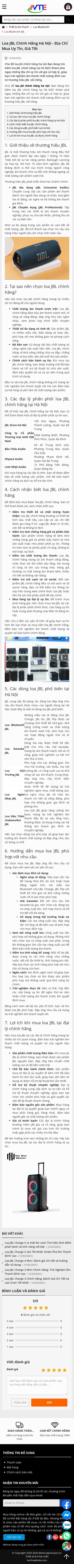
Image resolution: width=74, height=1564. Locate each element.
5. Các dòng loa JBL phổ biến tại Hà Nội (28, 128)
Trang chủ (4, 27)
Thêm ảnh (20, 1402)
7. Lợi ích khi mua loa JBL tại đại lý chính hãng (32, 135)
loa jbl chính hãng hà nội (32, 86)
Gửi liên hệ (14, 1537)
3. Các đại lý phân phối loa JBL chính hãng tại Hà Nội (36, 120)
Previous (4, 1431)
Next (70, 1431)
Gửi (49, 1402)
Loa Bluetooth (41, 27)
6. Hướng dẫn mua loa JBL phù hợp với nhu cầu (33, 131)
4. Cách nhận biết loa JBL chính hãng (27, 124)
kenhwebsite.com (37, 1560)
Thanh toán (14, 1462)
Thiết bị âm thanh (19, 27)
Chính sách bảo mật (19, 1472)
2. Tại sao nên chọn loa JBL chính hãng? (29, 116)
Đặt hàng (12, 1467)
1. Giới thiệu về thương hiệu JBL (24, 113)
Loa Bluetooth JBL (14, 31)
